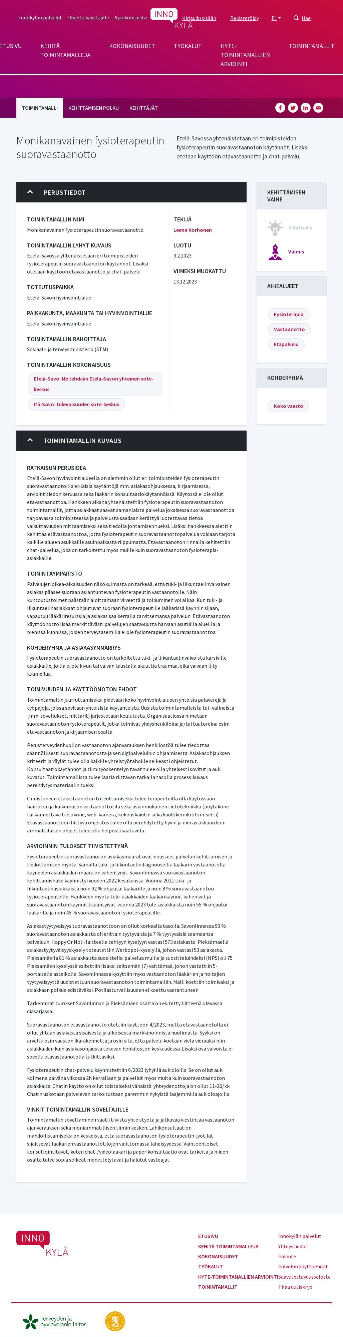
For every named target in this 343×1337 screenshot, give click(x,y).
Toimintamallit (311, 46)
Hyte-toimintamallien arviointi (245, 55)
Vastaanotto (289, 329)
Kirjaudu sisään (199, 18)
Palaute (287, 1256)
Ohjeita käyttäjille (88, 17)
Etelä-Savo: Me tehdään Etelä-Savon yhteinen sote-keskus (93, 384)
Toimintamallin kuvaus (74, 441)
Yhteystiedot (293, 1246)
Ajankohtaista (130, 17)
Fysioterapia (289, 314)
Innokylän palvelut (40, 17)
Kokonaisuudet (132, 46)
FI (274, 18)
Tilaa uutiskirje (295, 1286)
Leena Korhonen (193, 229)
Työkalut (188, 46)
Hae (306, 18)
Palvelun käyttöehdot (303, 1266)
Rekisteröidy (244, 18)
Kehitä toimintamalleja (65, 50)
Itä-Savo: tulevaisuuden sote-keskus (76, 404)
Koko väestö (288, 406)
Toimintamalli (40, 107)
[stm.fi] (115, 1320)
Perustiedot (56, 192)
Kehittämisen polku (93, 107)
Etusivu (208, 1236)
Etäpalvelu (286, 344)
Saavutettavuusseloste (304, 1276)
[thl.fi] (58, 1320)
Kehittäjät (143, 107)
